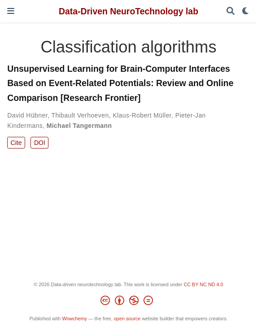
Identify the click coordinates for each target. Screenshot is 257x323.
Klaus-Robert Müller (142, 115)
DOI (39, 142)
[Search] (231, 11)
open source (127, 318)
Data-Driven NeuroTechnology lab (128, 11)
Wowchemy (74, 318)
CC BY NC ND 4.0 (203, 284)
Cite (16, 142)
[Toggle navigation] (10, 11)
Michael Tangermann (79, 125)
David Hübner (27, 115)
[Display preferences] (246, 11)
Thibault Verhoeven (80, 115)
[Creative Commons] (128, 302)
